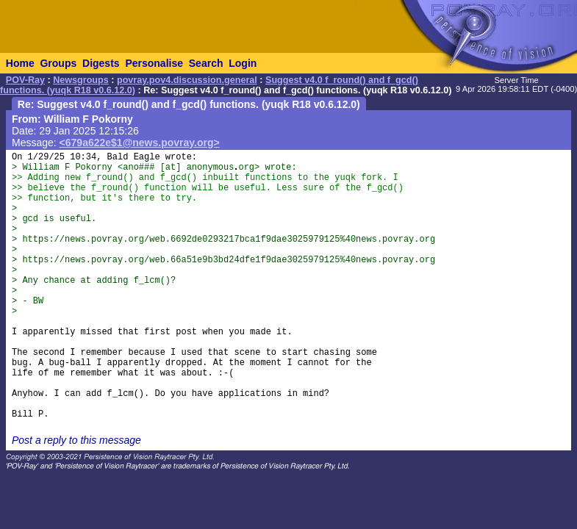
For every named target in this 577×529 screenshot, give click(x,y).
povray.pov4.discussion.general (187, 80)
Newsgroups (81, 80)
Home (20, 63)
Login (243, 63)
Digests (101, 63)
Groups (58, 63)
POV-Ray (25, 80)
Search (206, 63)
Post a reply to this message (76, 440)
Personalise (154, 63)
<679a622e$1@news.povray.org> (140, 142)
